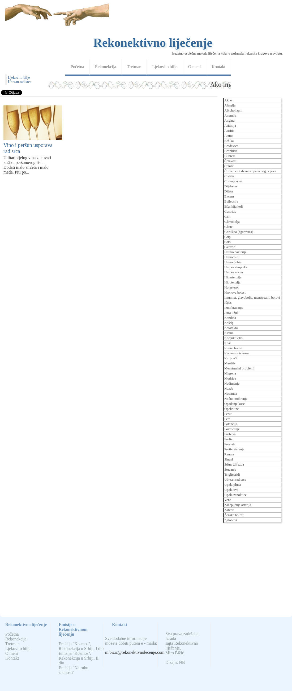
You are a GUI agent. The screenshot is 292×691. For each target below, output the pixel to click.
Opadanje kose (234, 404)
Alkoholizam (233, 110)
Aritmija (230, 125)
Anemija (230, 115)
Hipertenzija (232, 277)
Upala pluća (232, 485)
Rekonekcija (105, 66)
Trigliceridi (232, 474)
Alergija (229, 105)
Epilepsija (231, 201)
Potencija (230, 424)
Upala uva (231, 490)
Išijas (227, 303)
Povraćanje (232, 429)
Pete (227, 419)
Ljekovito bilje (164, 66)
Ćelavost (230, 161)
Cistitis (229, 176)
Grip (227, 237)
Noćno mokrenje (235, 399)
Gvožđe (229, 247)
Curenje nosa (233, 181)
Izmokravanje (233, 308)
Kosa (227, 343)
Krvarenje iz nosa (236, 353)
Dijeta (228, 191)
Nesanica (230, 394)
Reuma (229, 454)
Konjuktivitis (233, 338)
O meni (194, 66)
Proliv (228, 439)
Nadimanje (231, 383)
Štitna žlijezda (234, 464)
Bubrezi (229, 156)
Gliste (228, 227)
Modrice (230, 378)
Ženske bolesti (234, 515)
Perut (227, 414)
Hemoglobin (233, 262)
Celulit (229, 166)
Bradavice (231, 146)
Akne (228, 100)
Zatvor (229, 510)
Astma (228, 136)
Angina (229, 120)
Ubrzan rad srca (20, 82)
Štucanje (230, 469)
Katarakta (231, 328)
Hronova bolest (235, 292)
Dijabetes (230, 186)
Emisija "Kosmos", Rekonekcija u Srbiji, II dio (78, 658)
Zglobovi (230, 520)
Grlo (227, 242)
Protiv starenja (234, 449)
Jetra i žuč (231, 313)
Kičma (229, 333)
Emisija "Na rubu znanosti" (73, 670)
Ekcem (229, 196)
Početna (77, 66)
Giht (227, 217)
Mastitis (229, 363)
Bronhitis (230, 151)
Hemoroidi (231, 257)
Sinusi (228, 459)
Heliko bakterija (235, 252)
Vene (227, 500)
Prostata (229, 444)
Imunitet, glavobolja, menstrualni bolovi (252, 297)
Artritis (229, 131)
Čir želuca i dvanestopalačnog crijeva (250, 171)
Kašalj (228, 323)
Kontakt (218, 66)
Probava (230, 434)
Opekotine (231, 409)
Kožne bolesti (233, 348)
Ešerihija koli (233, 206)
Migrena (230, 373)
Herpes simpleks (235, 267)
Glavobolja (232, 222)
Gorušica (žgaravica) (238, 232)
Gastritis (230, 211)
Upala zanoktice (235, 495)
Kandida (230, 318)
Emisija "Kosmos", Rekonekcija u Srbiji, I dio (81, 646)
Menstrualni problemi (239, 368)
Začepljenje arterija (237, 505)
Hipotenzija (232, 282)
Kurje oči (230, 358)
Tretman (134, 66)
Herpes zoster (233, 272)
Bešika (229, 141)
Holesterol (231, 287)
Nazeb (228, 388)
